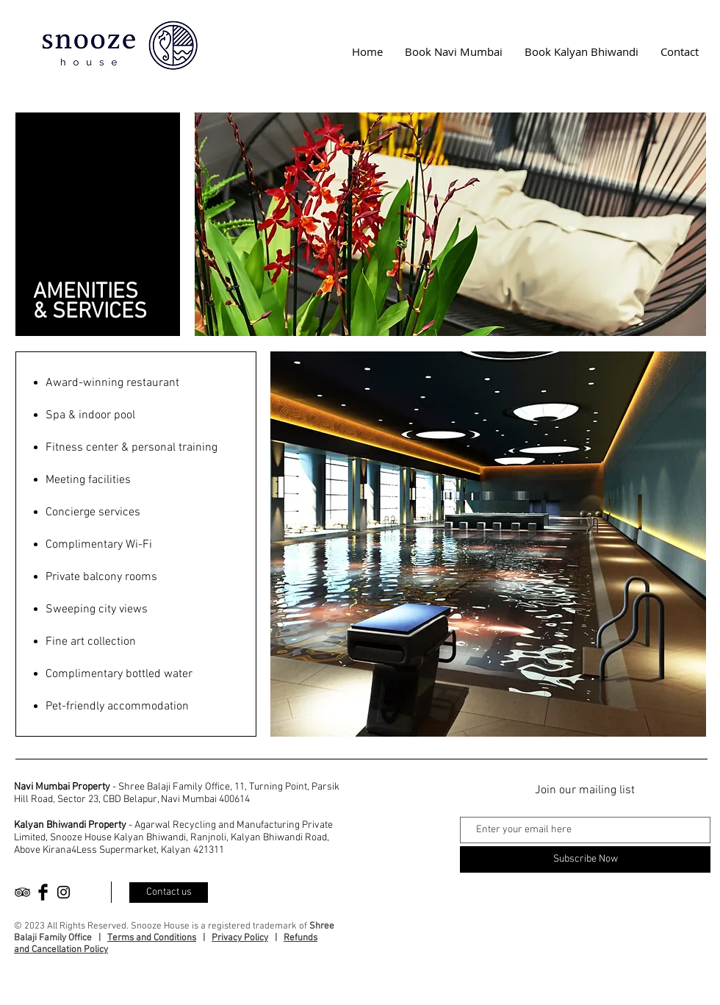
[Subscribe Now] (585, 859)
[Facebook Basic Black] (43, 892)
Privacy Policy (240, 938)
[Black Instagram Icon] (63, 892)
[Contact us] (168, 892)
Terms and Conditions (151, 938)
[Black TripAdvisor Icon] (22, 892)
